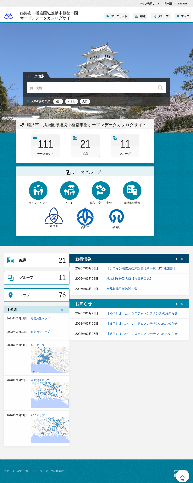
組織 (143, 16)
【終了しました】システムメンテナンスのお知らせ (142, 313)
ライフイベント (38, 192)
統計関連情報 (132, 192)
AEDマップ (50, 358)
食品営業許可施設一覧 (122, 288)
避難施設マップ (50, 320)
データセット (119, 16)
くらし (72, 101)
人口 (85, 101)
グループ (163, 16)
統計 (58, 101)
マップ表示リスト (150, 3)
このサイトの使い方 (16, 471)
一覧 (60, 310)
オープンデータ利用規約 (49, 471)
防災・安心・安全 (101, 192)
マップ (185, 16)
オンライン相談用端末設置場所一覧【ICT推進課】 (141, 268)
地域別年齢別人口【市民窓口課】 (130, 278)
